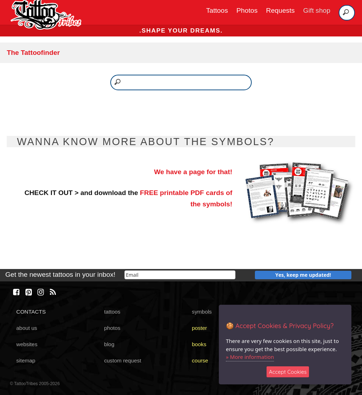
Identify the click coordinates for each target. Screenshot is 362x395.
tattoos (112, 312)
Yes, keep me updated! (303, 274)
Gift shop (317, 10)
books (199, 344)
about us (26, 328)
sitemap (25, 360)
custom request (122, 360)
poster (199, 328)
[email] (179, 274)
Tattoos (217, 10)
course (200, 360)
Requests (280, 10)
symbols (202, 312)
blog (109, 344)
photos (112, 328)
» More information (250, 356)
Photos (247, 10)
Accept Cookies (288, 371)
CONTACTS (31, 312)
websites (26, 344)
